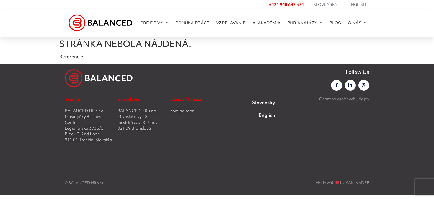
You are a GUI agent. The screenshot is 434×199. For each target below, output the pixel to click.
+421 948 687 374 (286, 4)
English (357, 4)
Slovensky (325, 4)
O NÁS (357, 23)
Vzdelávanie (231, 22)
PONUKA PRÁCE (192, 22)
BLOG (335, 22)
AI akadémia (266, 22)
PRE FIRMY (154, 23)
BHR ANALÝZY (304, 23)
